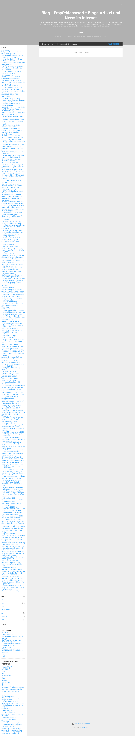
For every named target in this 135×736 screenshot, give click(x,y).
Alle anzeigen (114, 44)
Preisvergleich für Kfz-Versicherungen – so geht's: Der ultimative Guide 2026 (13, 346)
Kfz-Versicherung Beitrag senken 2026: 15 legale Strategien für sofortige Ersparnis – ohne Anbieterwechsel (11, 241)
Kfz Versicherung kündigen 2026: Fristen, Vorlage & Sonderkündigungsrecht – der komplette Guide (13, 317)
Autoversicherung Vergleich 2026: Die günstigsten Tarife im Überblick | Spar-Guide (13, 412)
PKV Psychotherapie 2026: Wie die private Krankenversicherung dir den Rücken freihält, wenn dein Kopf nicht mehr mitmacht (13, 155)
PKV (3, 654)
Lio (3, 673)
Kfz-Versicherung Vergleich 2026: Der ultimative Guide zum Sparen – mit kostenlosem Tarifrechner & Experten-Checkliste (13, 225)
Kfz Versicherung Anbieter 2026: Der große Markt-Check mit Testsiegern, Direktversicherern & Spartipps (13, 588)
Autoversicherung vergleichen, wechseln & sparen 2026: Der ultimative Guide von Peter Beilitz (13, 529)
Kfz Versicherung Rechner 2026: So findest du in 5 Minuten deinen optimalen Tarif (12, 483)
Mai (3, 606)
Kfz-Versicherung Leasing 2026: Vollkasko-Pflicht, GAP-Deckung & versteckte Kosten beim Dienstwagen (13, 263)
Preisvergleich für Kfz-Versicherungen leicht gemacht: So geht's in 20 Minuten (11, 381)
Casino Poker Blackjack (10, 691)
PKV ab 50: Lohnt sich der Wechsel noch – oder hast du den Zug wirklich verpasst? (12, 137)
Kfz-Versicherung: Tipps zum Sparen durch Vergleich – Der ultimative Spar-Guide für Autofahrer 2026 (13, 395)
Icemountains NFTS (9, 717)
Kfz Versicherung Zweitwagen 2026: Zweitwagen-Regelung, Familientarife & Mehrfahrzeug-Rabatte (13, 283)
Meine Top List (7, 666)
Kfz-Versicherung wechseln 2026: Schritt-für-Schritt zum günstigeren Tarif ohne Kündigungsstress (12, 233)
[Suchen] (121, 5)
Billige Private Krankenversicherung (10, 700)
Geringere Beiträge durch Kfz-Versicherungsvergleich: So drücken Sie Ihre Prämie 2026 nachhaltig (13, 352)
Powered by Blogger (81, 724)
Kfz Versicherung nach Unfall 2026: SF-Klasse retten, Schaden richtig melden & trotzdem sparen (13, 270)
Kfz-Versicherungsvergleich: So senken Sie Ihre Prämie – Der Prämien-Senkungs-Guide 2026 (13, 388)
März (3, 600)
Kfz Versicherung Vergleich (12, 644)
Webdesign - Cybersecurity (12, 689)
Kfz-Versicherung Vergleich (12, 640)
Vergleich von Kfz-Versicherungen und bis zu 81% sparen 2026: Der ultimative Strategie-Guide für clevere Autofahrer (13, 537)
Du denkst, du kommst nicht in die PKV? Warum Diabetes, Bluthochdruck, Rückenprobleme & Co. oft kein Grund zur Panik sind (13, 110)
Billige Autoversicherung (11, 649)
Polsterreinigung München (12, 686)
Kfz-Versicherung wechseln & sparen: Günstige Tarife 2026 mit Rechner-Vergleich (13, 401)
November (6, 610)
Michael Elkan (85, 727)
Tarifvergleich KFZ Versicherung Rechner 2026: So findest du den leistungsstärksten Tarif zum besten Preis (12, 501)
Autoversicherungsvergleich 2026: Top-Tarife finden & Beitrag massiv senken (12, 407)
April (3, 603)
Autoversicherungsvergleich (12, 728)
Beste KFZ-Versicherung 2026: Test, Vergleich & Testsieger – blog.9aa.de (13, 434)
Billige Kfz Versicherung (10, 698)
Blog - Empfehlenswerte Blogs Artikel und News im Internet (80, 15)
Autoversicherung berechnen (13, 714)
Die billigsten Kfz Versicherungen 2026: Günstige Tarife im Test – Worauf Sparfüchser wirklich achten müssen (12, 562)
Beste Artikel (6, 675)
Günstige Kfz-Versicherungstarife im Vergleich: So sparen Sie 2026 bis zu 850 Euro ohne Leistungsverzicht (12, 330)
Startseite (57, 37)
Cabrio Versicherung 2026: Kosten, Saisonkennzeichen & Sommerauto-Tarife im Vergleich (12, 304)
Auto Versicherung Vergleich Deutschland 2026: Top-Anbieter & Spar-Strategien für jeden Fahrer (13, 427)
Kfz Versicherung (8, 696)
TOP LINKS (6, 668)
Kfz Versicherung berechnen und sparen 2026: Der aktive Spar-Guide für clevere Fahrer (13, 489)
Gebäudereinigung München (13, 703)
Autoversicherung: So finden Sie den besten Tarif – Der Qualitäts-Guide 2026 (12, 359)
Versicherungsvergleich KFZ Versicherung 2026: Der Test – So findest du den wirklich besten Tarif (13, 465)
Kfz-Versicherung (8, 726)
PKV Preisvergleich (9, 642)
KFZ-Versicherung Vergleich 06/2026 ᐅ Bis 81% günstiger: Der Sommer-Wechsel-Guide (12, 471)
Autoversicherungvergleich (12, 732)
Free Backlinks (7, 710)
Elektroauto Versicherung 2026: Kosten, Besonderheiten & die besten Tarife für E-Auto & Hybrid (13, 249)
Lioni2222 (5, 670)
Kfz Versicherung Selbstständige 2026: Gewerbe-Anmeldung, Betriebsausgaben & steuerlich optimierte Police (13, 290)
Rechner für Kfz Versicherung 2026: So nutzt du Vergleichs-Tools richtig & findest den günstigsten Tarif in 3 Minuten (13, 554)
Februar (5, 616)
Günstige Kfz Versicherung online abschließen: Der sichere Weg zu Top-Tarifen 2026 (13, 476)
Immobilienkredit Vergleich (12, 723)
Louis (3, 679)
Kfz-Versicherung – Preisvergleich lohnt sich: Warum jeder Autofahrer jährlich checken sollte (11, 374)
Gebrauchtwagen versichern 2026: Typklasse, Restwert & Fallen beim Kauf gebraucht (12, 323)
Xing (3, 671)
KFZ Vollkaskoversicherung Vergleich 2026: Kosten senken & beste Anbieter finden (13, 439)
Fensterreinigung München (12, 733)
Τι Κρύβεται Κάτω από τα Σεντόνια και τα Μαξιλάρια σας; (12, 53)
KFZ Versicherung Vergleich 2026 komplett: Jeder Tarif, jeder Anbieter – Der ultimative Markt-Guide (13, 445)
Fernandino (6, 682)
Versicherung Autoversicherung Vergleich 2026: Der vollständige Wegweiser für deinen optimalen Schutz (12, 419)
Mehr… (106, 37)
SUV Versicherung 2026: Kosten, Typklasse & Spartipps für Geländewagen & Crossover (13, 310)
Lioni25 (4, 680)
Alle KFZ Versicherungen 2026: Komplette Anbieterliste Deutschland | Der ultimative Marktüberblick (13, 452)
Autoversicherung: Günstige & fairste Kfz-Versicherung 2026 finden (13, 494)
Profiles (4, 656)
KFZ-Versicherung (8, 712)
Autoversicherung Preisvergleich (8, 646)
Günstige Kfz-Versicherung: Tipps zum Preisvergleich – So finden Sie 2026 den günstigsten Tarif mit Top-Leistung (13, 366)
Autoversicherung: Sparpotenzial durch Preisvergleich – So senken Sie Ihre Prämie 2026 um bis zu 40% (13, 339)
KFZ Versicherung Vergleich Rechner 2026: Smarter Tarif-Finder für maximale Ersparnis (13, 459)
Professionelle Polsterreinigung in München (83, 37)
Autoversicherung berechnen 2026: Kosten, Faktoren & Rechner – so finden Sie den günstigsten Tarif (13, 297)
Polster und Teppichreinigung (13, 688)
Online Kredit (7, 709)
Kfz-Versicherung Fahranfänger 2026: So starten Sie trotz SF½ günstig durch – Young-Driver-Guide (13, 256)
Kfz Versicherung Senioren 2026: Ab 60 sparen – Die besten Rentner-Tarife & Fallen (13, 276)
